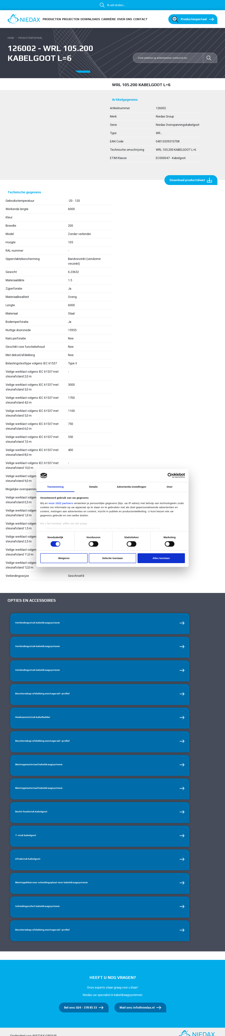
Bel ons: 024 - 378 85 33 (80, 1016)
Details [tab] (93, 486)
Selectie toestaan (112, 558)
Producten (52, 19)
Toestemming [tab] (55, 486)
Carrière (108, 19)
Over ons (124, 19)
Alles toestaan (161, 558)
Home (11, 38)
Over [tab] (170, 486)
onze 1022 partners (61, 503)
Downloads (90, 19)
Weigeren (64, 558)
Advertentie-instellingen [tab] (131, 486)
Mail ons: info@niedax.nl (137, 1016)
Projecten (70, 19)
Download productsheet (187, 180)
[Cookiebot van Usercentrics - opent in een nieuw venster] (170, 475)
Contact (140, 19)
